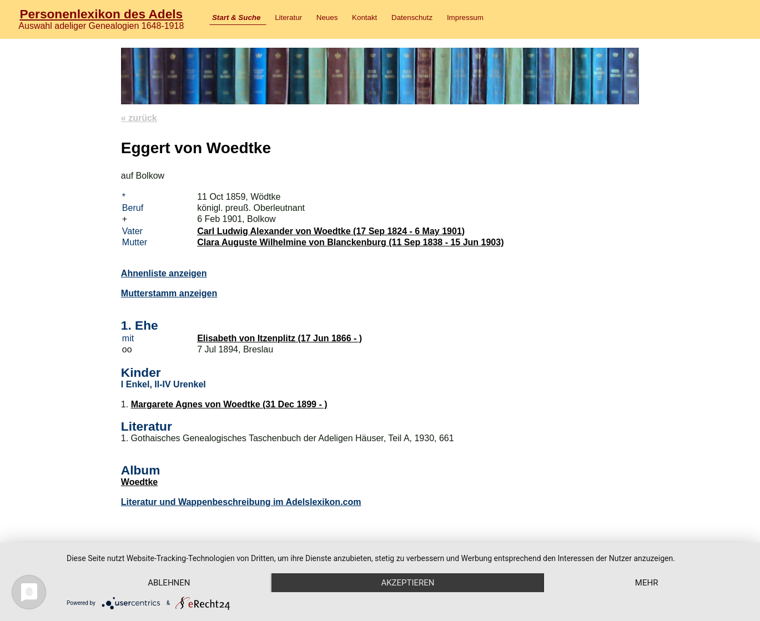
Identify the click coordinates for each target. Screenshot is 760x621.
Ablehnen (169, 583)
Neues (327, 17)
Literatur (288, 17)
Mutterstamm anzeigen (169, 293)
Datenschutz (411, 17)
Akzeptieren (407, 583)
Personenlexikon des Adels (101, 14)
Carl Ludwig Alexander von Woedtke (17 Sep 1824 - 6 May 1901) (331, 231)
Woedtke (139, 482)
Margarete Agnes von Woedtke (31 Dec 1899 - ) (229, 404)
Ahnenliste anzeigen (164, 273)
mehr (646, 583)
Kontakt (364, 17)
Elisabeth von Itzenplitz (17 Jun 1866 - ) (279, 338)
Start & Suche (236, 17)
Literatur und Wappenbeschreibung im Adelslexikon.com (241, 502)
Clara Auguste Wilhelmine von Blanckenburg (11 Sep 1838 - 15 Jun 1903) (350, 242)
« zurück (139, 118)
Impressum (465, 17)
